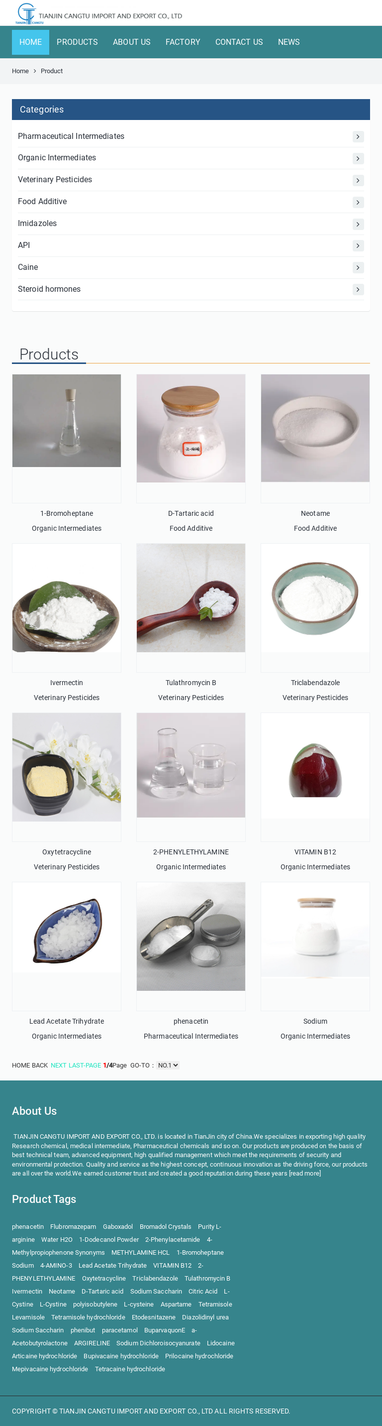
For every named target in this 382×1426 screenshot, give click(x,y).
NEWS (289, 42)
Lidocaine (221, 1343)
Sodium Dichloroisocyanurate (158, 1343)
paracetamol (120, 1330)
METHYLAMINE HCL (140, 1252)
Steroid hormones (191, 289)
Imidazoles (191, 224)
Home (20, 71)
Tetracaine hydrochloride (130, 1369)
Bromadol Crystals (166, 1226)
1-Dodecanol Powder (109, 1239)
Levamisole (28, 1317)
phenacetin (191, 1021)
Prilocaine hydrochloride (199, 1356)
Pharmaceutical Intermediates (191, 136)
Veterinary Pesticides (191, 180)
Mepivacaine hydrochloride (50, 1369)
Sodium (315, 1021)
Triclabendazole (315, 683)
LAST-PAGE (85, 1065)
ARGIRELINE (92, 1343)
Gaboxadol (118, 1226)
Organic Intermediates (191, 158)
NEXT (59, 1065)
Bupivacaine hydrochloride (121, 1356)
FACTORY (183, 42)
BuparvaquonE (164, 1330)
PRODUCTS (77, 42)
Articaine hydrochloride (44, 1356)
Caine (191, 267)
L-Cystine (53, 1304)
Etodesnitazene (154, 1317)
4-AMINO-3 (56, 1265)
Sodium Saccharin (156, 1291)
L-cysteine (139, 1304)
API (191, 245)
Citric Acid (203, 1291)
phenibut (83, 1330)
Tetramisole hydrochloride (88, 1317)
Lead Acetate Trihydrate (66, 1021)
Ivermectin (66, 683)
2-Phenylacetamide (172, 1239)
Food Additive (191, 202)
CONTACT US (239, 42)
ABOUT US (132, 42)
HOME (30, 42)
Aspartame (176, 1304)
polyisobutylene (95, 1304)
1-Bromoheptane (66, 513)
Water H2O (57, 1239)
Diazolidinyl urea (205, 1317)
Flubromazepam (73, 1226)
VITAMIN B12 (315, 852)
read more (304, 1173)
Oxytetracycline (66, 852)
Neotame (315, 513)
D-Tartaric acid (191, 513)
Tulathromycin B (191, 683)
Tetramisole (215, 1304)
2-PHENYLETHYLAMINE (191, 852)
